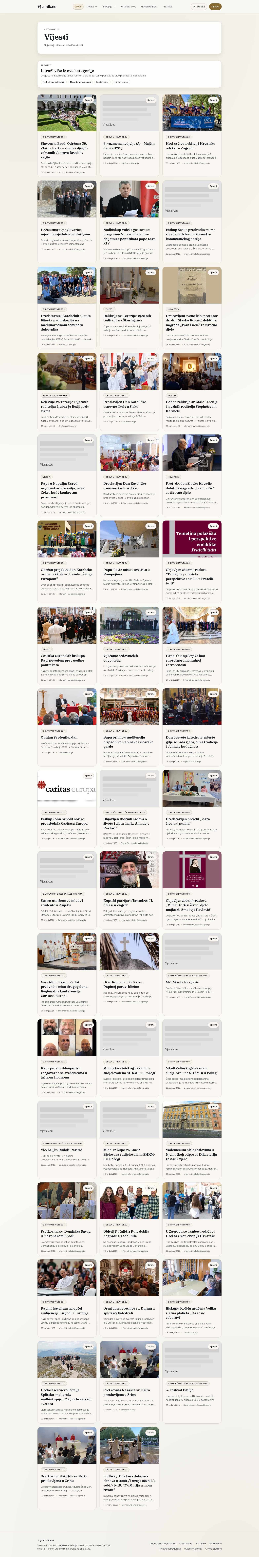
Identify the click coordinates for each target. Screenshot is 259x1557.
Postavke (201, 1543)
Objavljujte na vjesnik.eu (163, 1543)
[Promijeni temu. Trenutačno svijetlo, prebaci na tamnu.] (199, 6)
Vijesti (78, 6)
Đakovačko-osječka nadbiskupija (125, 812)
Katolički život (128, 6)
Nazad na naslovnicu (80, 82)
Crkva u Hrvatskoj (54, 137)
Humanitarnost (149, 6)
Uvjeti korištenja (193, 1548)
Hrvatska (173, 309)
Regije (92, 6)
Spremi (88, 100)
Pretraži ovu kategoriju (54, 82)
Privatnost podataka (170, 1548)
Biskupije (109, 6)
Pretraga (167, 6)
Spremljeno (215, 1543)
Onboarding (185, 1543)
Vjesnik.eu (46, 6)
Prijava (215, 6)
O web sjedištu (213, 1548)
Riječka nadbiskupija (55, 395)
